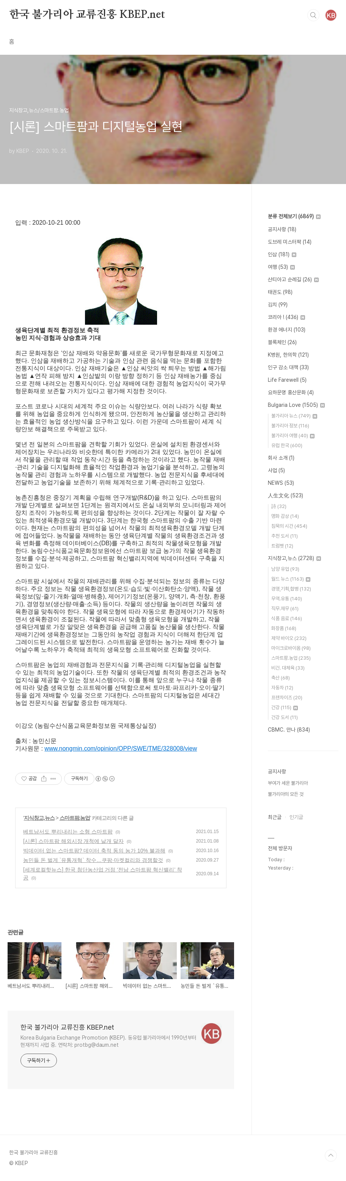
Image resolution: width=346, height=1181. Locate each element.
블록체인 (282, 342)
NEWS (281, 483)
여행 (281, 267)
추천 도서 (284, 536)
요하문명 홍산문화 (291, 392)
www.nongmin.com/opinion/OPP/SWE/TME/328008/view (120, 748)
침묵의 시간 (289, 526)
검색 (313, 15)
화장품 (283, 628)
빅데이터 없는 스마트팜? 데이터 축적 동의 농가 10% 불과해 (94, 851)
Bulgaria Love (296, 405)
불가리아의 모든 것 (286, 794)
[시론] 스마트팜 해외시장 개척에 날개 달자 (73, 841)
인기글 (296, 817)
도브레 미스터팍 (289, 242)
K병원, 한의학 (288, 355)
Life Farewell (287, 380)
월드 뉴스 (290, 579)
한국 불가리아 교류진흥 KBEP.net (87, 15)
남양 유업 (285, 569)
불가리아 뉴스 (294, 416)
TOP (331, 1155)
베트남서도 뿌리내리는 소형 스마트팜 (68, 832)
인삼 (282, 254)
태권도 (280, 292)
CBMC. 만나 (289, 730)
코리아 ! (286, 317)
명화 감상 (285, 516)
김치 (278, 305)
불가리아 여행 (293, 435)
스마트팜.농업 (75, 818)
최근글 (275, 817)
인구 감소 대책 (288, 367)
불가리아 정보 (290, 426)
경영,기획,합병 (291, 589)
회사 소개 (281, 458)
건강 (284, 707)
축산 (280, 678)
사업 (276, 470)
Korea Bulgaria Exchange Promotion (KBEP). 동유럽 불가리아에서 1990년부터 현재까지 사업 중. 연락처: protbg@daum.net (108, 1041)
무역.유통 (286, 599)
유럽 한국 (286, 445)
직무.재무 (285, 608)
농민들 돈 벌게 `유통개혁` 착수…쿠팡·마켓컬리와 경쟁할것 (93, 860)
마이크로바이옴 (291, 648)
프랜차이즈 (286, 697)
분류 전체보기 (294, 216)
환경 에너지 (286, 330)
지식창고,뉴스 (39, 818)
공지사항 (282, 229)
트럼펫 (282, 546)
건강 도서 (284, 717)
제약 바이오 (289, 638)
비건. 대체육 (288, 668)
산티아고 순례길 (293, 279)
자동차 (282, 688)
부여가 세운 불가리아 (288, 783)
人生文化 (285, 495)
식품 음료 (286, 618)
